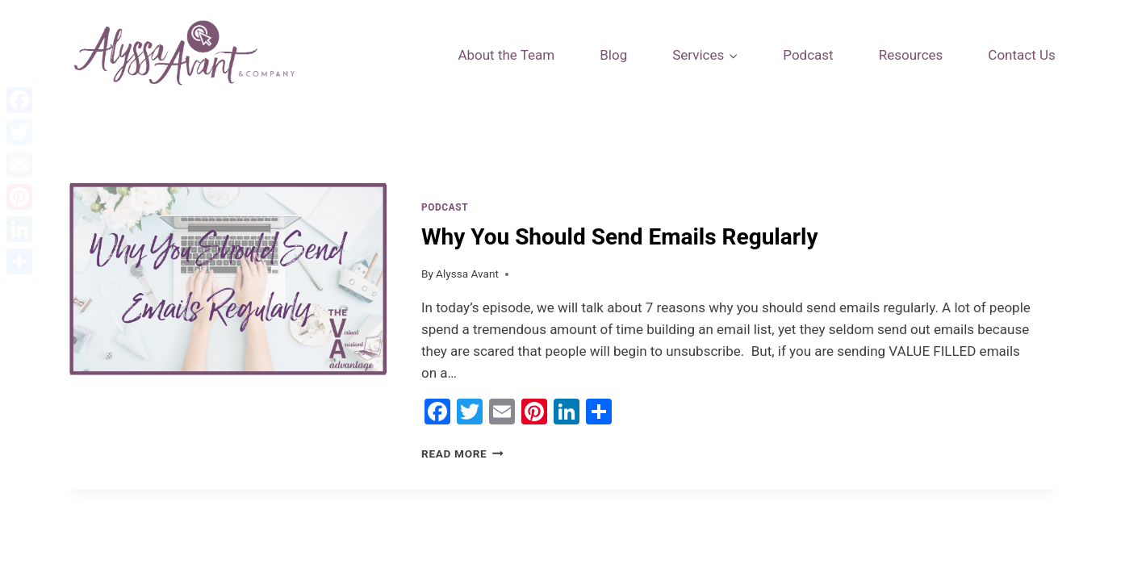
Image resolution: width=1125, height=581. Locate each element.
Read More (462, 453)
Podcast (808, 55)
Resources (911, 55)
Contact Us (1021, 55)
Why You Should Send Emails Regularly (619, 237)
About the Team (506, 55)
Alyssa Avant (467, 273)
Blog (613, 55)
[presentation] (228, 331)
